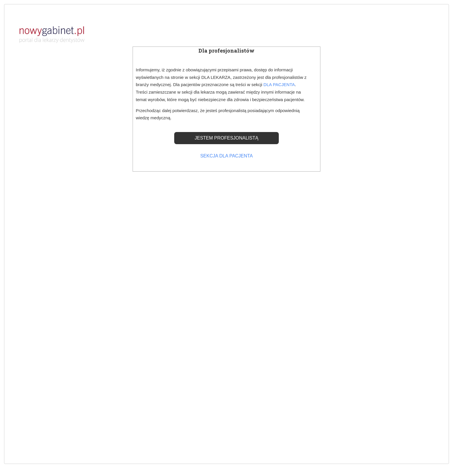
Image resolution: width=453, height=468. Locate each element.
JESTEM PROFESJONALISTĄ (226, 137)
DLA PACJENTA (279, 84)
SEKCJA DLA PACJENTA (226, 155)
